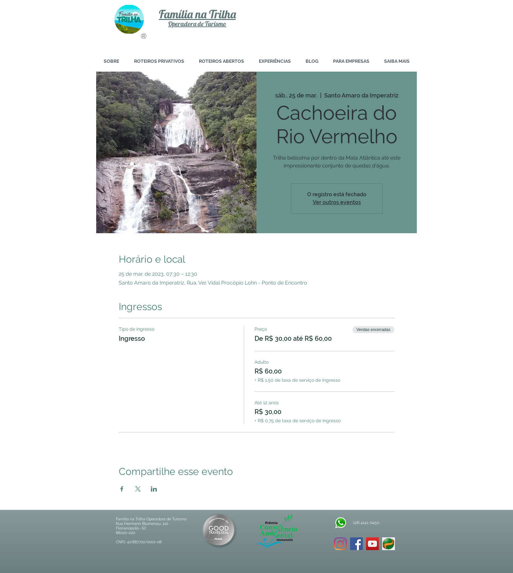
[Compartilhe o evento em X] (138, 489)
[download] (388, 543)
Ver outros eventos (337, 202)
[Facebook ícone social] (356, 543)
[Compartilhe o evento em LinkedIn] (154, 489)
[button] (397, 61)
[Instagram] (340, 543)
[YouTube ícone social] (372, 543)
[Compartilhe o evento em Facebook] (122, 489)
